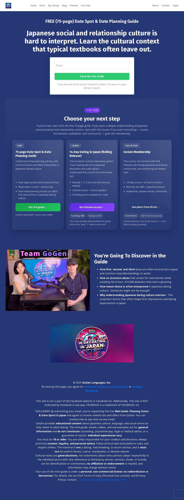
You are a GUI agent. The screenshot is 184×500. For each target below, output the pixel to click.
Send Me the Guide (92, 76)
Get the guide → (38, 207)
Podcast (74, 5)
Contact (166, 5)
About (155, 5)
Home (33, 5)
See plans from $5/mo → (146, 207)
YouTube (85, 5)
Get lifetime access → (92, 207)
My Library (53, 5)
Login (175, 5)
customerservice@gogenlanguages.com (102, 479)
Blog (64, 5)
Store (42, 5)
